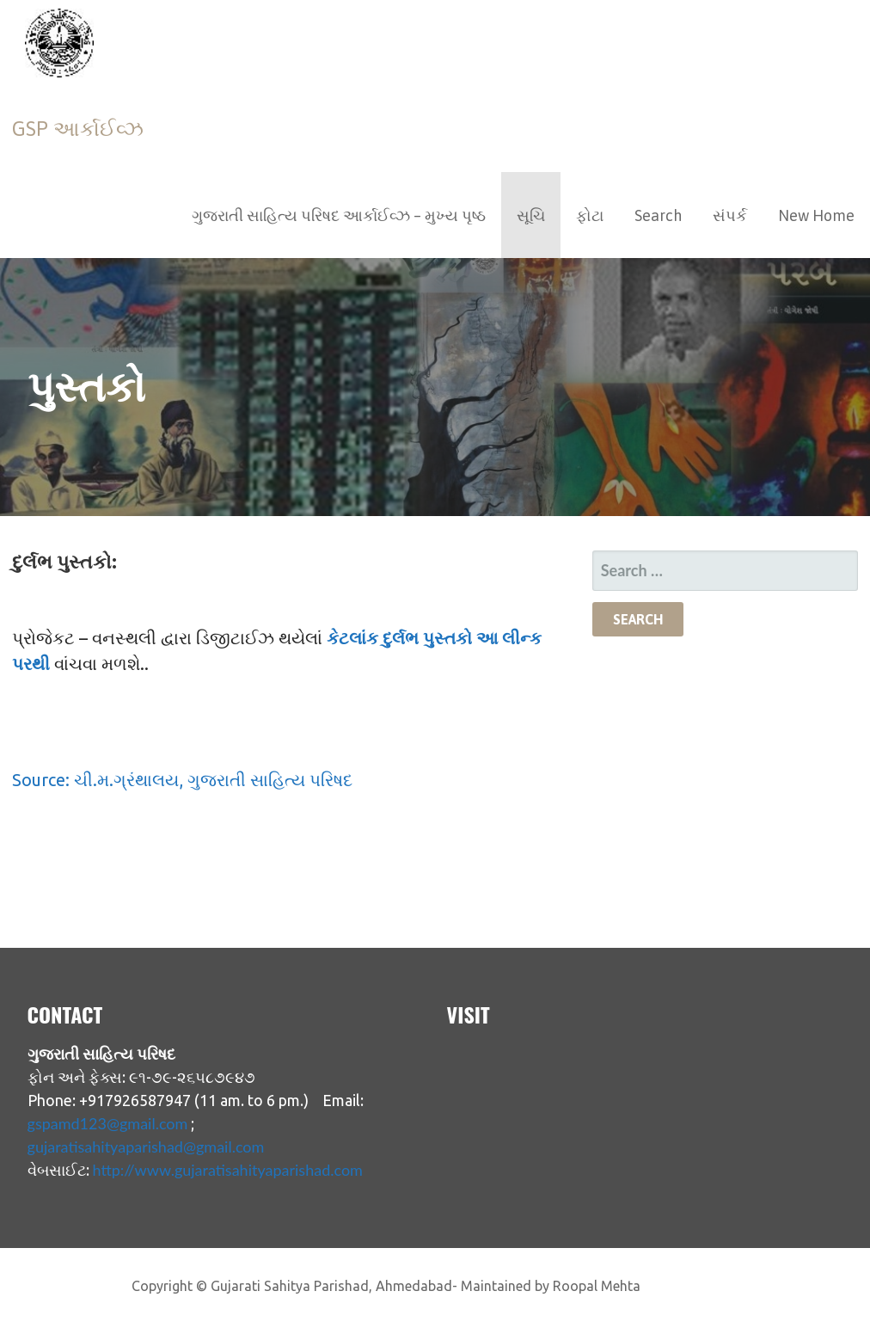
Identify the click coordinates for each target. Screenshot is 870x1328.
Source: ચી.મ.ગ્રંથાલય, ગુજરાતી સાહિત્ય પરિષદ (182, 780)
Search (658, 215)
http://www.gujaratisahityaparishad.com (228, 1169)
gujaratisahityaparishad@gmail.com (146, 1146)
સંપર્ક (730, 215)
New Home (816, 215)
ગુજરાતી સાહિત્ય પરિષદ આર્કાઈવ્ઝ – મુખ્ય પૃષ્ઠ (339, 215)
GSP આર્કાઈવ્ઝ (78, 128)
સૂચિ (531, 215)
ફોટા (589, 215)
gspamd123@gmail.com (108, 1123)
